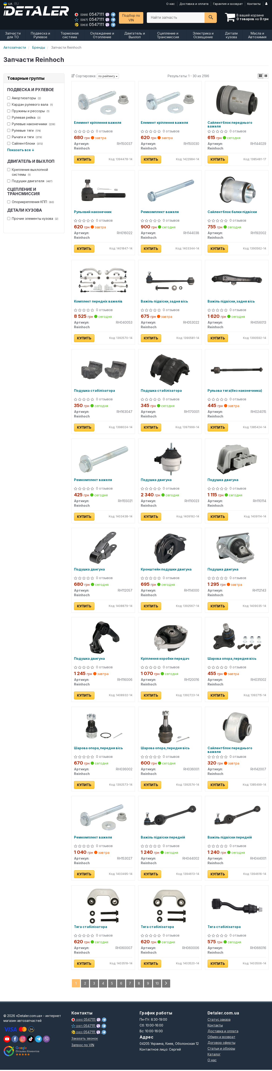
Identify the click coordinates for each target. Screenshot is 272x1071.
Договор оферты (221, 1044)
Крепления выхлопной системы (27, 172)
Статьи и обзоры (221, 1050)
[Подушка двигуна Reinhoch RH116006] (103, 638)
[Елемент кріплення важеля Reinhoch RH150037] (103, 101)
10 (157, 985)
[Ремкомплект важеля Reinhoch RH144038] (170, 191)
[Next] (166, 985)
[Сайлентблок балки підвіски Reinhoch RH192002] (237, 191)
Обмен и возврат (221, 1038)
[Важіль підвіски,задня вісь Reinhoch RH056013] (237, 280)
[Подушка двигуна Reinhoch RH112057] (103, 549)
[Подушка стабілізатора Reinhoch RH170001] (170, 370)
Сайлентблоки (25, 143)
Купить (84, 159)
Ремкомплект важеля (160, 212)
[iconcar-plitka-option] (260, 76)
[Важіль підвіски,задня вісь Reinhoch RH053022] (170, 280)
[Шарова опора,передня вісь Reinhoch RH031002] (237, 638)
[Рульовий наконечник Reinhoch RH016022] (103, 191)
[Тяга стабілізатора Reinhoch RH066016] (237, 906)
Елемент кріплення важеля (97, 122)
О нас (170, 4)
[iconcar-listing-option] (266, 76)
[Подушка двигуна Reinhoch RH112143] (237, 549)
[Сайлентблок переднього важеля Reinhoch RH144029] (236, 101)
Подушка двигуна (156, 480)
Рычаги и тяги (24, 137)
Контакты (254, 4)
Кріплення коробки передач (165, 659)
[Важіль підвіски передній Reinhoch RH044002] (170, 817)
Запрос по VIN (82, 1046)
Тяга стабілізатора (90, 928)
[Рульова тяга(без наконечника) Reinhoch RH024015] (237, 370)
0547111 (90, 14)
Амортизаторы (24, 98)
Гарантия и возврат (228, 4)
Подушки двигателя (29, 181)
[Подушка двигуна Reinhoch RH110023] (170, 459)
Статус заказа (219, 1021)
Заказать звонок (84, 1040)
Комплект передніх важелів (98, 301)
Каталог (214, 1055)
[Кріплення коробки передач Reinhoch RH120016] (170, 638)
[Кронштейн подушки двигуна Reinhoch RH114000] (170, 549)
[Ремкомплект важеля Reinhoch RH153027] (103, 817)
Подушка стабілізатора (94, 391)
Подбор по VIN (131, 17)
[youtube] (6, 1040)
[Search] (211, 17)
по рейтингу (108, 76)
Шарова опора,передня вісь (232, 659)
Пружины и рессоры (28, 111)
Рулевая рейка (24, 117)
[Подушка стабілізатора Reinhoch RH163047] (103, 370)
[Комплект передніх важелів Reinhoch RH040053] (103, 280)
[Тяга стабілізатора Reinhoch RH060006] (170, 906)
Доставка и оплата (193, 4)
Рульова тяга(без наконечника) (235, 391)
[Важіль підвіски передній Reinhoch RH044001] (237, 817)
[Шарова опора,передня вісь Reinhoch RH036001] (170, 728)
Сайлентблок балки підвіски (232, 212)
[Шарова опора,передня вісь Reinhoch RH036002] (103, 728)
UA (7, 4)
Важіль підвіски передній (163, 838)
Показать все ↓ (21, 150)
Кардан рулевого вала (30, 104)
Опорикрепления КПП (30, 202)
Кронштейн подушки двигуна (166, 570)
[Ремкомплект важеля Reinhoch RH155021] (103, 459)
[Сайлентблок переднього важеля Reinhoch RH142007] (237, 728)
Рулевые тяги (24, 130)
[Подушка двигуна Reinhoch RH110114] (237, 459)
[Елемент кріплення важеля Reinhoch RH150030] (170, 101)
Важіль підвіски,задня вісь (164, 301)
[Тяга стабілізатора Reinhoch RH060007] (103, 906)
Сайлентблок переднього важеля (230, 124)
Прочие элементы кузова (32, 218)
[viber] (14, 1040)
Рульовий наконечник (93, 212)
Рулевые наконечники (31, 124)
